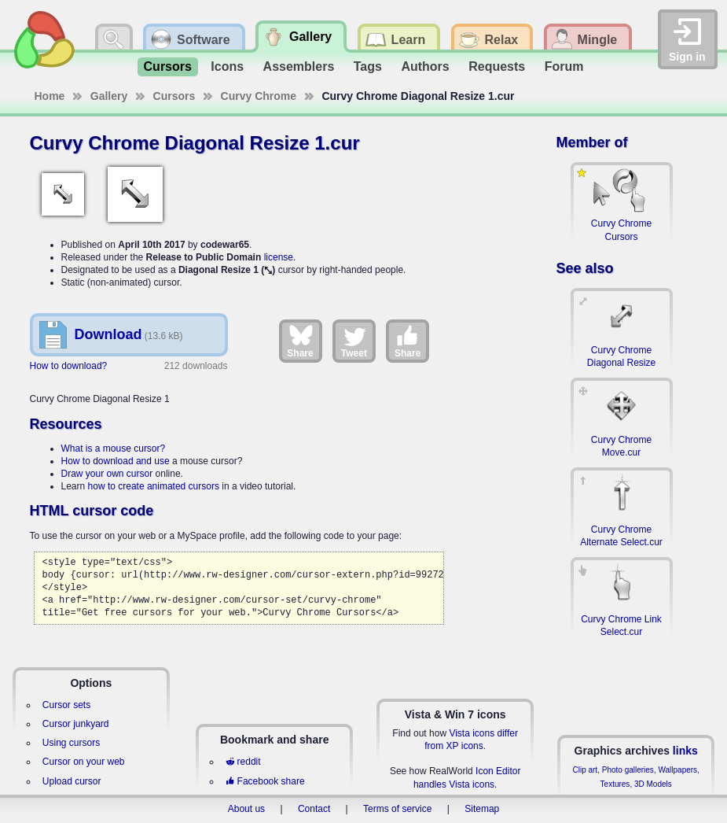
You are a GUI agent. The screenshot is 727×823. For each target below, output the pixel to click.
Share (300, 341)
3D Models (653, 784)
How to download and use (115, 461)
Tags (368, 66)
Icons (227, 66)
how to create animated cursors (153, 486)
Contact (314, 808)
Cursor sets (66, 704)
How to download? (69, 365)
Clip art (584, 770)
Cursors (168, 66)
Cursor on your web (83, 761)
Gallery (108, 96)
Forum (564, 66)
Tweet (354, 341)
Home (50, 96)
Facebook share (265, 781)
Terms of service (397, 808)
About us (246, 808)
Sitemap (481, 808)
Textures (615, 784)
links (685, 750)
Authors (425, 66)
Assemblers (299, 66)
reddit (243, 761)
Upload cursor (71, 781)
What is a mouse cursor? (113, 448)
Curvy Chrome (258, 96)
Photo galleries (628, 770)
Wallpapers (677, 770)
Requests (496, 66)
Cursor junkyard (75, 723)
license (278, 257)
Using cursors (71, 742)
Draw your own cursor (107, 473)
